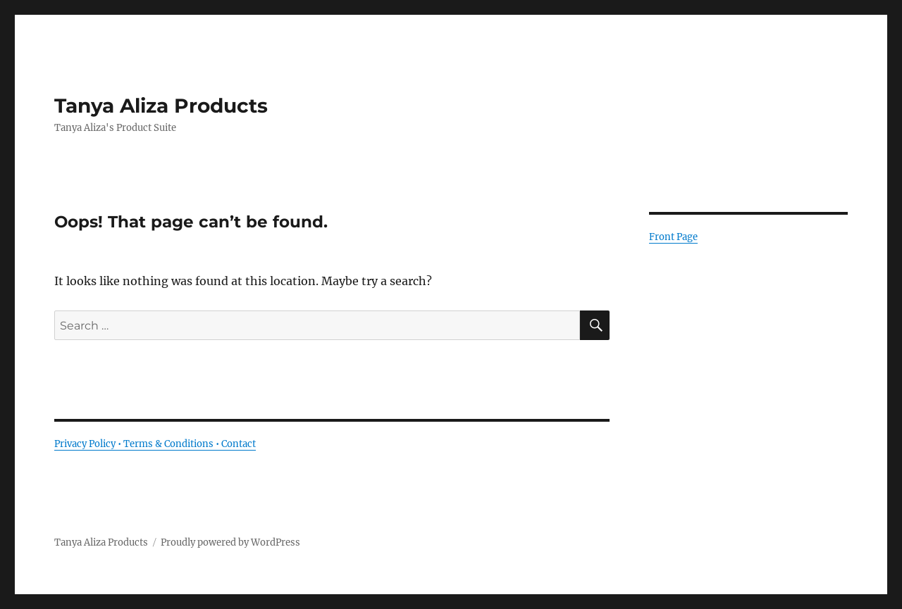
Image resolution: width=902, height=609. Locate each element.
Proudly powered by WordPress (230, 542)
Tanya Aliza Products (161, 106)
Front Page (673, 237)
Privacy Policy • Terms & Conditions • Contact (155, 444)
